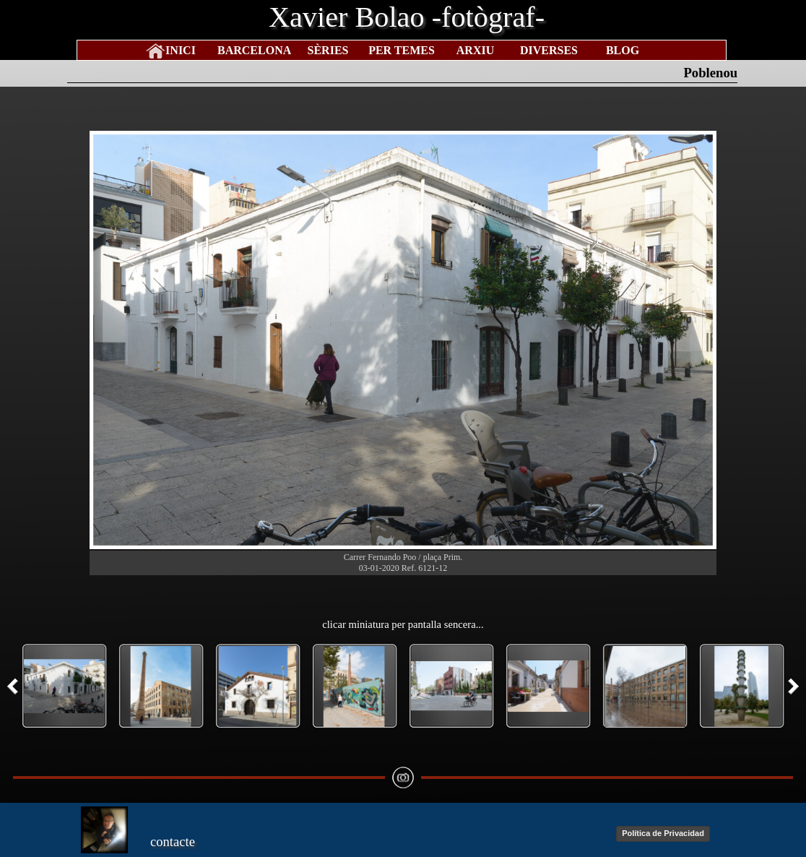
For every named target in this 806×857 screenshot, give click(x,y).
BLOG (622, 50)
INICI (180, 50)
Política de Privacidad (663, 833)
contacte (172, 841)
